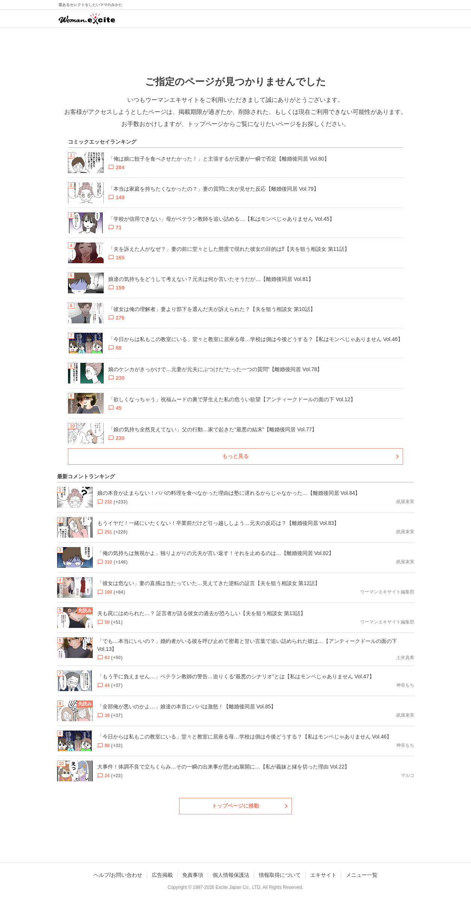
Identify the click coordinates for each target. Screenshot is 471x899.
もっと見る (235, 456)
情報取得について (280, 875)
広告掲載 (162, 875)
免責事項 (192, 875)
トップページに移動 (235, 806)
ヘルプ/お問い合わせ (118, 875)
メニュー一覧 (361, 875)
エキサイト (323, 875)
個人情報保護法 (231, 875)
